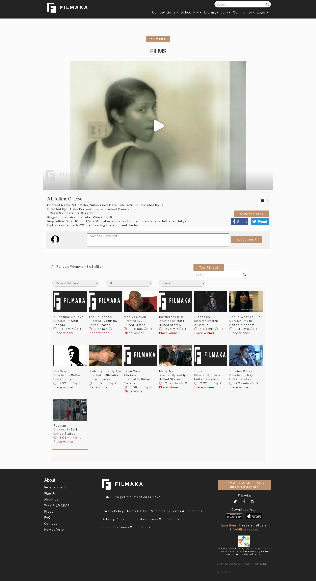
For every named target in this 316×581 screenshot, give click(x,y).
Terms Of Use (137, 511)
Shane (216, 375)
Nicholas (112, 375)
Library (211, 15)
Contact (50, 523)
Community (243, 15)
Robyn (145, 379)
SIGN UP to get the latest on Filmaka (131, 497)
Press (49, 511)
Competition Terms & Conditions (154, 519)
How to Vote (54, 529)
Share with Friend (251, 214)
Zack (74, 429)
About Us (51, 499)
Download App (244, 510)
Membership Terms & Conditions (177, 511)
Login (262, 15)
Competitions (165, 15)
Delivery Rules (113, 519)
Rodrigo (182, 375)
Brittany (111, 320)
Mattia (75, 375)
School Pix (191, 15)
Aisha (75, 320)
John (215, 320)
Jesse (180, 320)
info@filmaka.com (244, 529)
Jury (225, 15)
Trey (250, 375)
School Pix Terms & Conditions (126, 527)
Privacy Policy (113, 511)
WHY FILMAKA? (57, 505)
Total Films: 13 (208, 267)
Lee (249, 320)
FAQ (47, 517)
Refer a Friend (55, 487)
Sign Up (50, 493)
